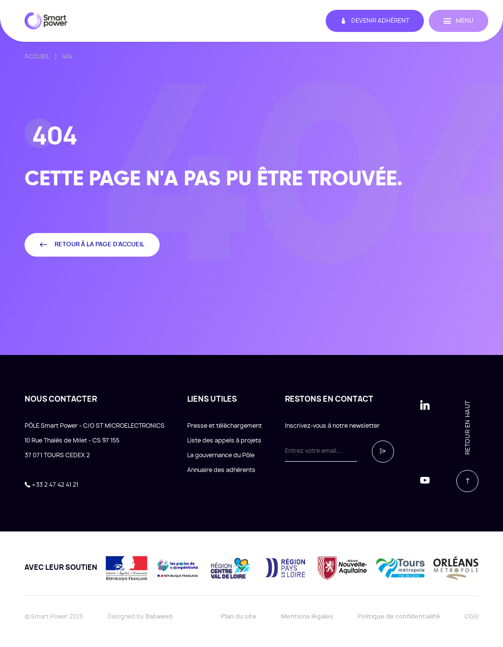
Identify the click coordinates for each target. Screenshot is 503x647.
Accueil (37, 56)
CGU (471, 616)
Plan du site (238, 616)
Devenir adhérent (374, 21)
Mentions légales (307, 616)
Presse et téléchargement (224, 426)
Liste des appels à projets (224, 440)
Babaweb (159, 616)
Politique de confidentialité (399, 616)
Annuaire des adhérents (221, 470)
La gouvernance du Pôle (220, 455)
